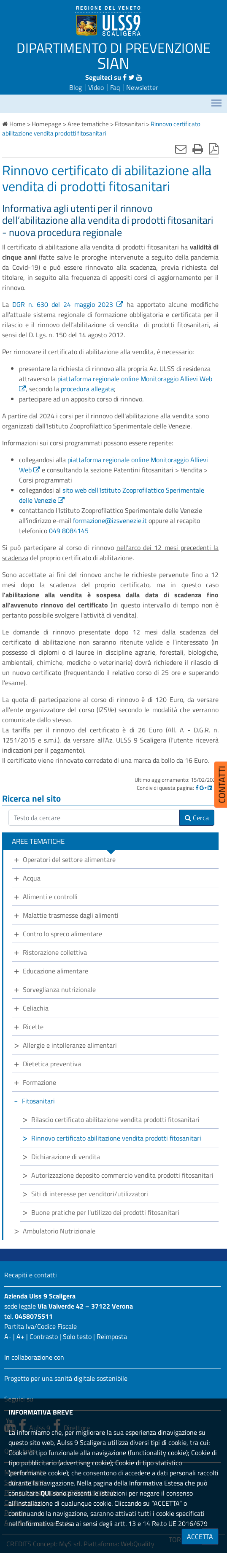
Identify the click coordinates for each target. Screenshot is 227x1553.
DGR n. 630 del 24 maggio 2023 (63, 304)
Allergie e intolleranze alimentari (70, 1045)
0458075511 (34, 1316)
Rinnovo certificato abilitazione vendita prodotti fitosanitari (116, 1138)
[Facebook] (196, 787)
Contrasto (44, 1336)
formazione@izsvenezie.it (110, 520)
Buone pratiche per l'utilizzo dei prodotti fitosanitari (105, 1212)
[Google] (203, 787)
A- (7, 1336)
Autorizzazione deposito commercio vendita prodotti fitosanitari (122, 1175)
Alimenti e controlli (50, 897)
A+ (20, 1336)
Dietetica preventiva (52, 1064)
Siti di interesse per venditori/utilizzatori (89, 1194)
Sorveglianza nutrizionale (59, 989)
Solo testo (77, 1336)
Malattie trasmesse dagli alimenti (71, 915)
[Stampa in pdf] (214, 148)
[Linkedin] (210, 787)
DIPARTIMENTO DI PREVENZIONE (113, 48)
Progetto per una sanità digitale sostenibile (65, 1378)
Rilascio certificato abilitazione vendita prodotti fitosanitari (115, 1119)
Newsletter (142, 87)
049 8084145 (69, 531)
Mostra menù (217, 100)
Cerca (197, 818)
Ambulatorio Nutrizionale (59, 1231)
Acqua (32, 878)
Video (96, 87)
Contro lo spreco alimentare (62, 934)
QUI (46, 1493)
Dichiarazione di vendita (65, 1157)
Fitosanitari (38, 1101)
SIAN (113, 63)
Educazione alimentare (55, 971)
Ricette (33, 1027)
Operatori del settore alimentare (69, 859)
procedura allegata (87, 389)
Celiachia (36, 1008)
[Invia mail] (180, 148)
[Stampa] (197, 148)
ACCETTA (200, 1536)
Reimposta (112, 1336)
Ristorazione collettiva (55, 952)
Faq (115, 87)
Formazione (39, 1082)
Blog (75, 87)
